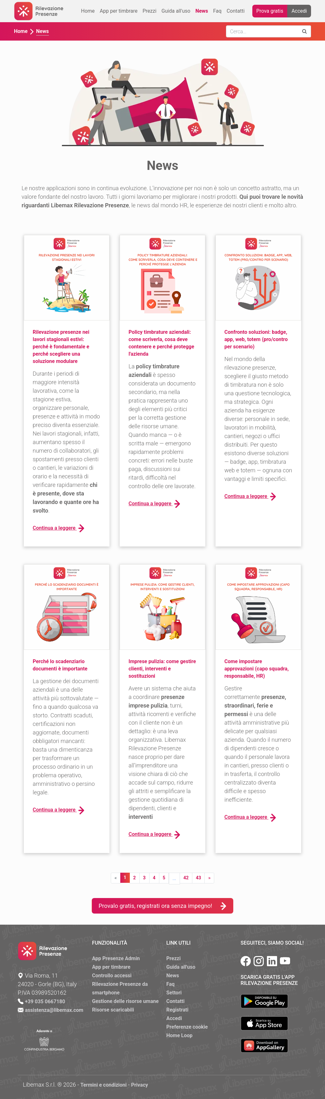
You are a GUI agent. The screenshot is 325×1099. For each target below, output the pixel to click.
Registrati (177, 1010)
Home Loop (179, 1035)
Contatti (236, 11)
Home (88, 11)
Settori (174, 993)
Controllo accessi (112, 976)
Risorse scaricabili (113, 1010)
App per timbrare (118, 11)
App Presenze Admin (116, 958)
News (202, 11)
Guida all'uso (176, 11)
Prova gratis (269, 11)
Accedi (299, 11)
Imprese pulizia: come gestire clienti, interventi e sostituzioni (162, 668)
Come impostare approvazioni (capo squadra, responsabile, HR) (256, 668)
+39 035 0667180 (45, 1002)
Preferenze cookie (187, 1027)
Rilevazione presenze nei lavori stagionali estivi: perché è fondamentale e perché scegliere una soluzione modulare (61, 346)
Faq (217, 11)
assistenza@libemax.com (54, 1010)
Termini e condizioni (103, 1085)
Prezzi (149, 11)
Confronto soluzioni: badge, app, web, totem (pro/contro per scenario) (256, 339)
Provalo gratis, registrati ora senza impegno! (162, 905)
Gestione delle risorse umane (125, 1001)
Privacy (139, 1085)
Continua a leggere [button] (58, 528)
